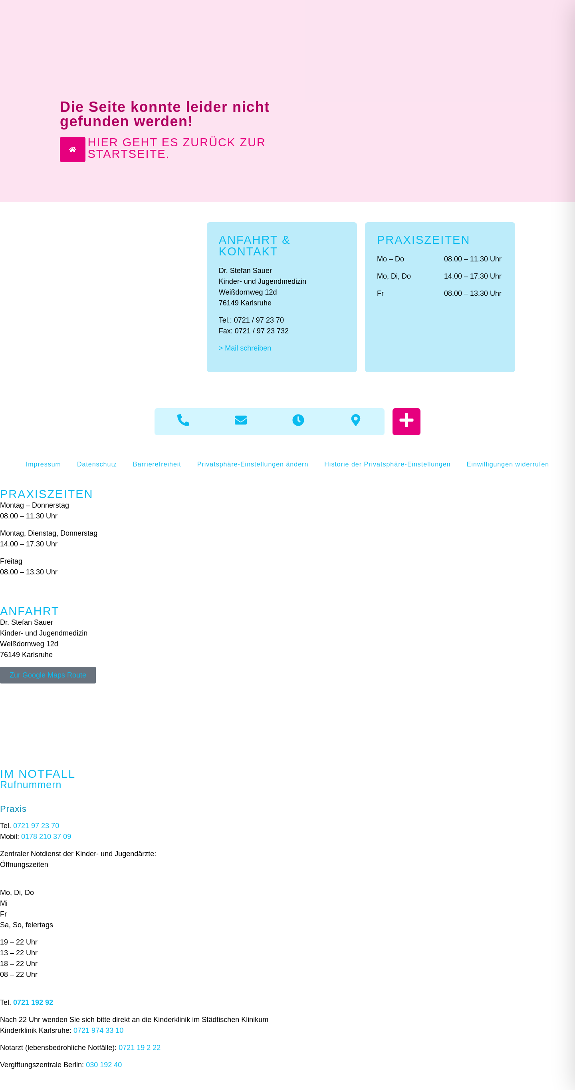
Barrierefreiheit (157, 464)
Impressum (43, 464)
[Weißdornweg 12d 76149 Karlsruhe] (287, 713)
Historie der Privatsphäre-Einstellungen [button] (387, 464)
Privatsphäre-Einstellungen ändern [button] (252, 464)
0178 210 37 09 (46, 837)
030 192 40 (104, 1065)
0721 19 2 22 (140, 1048)
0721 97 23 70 (36, 826)
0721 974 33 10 (98, 1030)
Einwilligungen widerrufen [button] (508, 464)
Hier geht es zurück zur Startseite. (176, 148)
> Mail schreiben (245, 348)
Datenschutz (97, 464)
